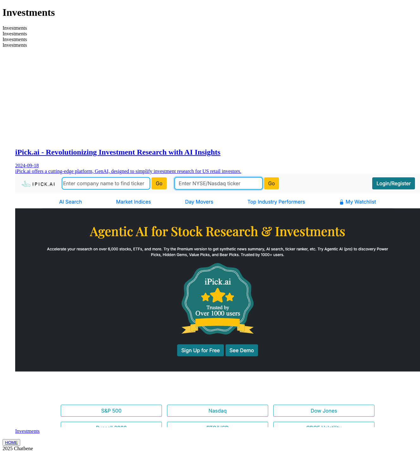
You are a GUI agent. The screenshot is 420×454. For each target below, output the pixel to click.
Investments (27, 431)
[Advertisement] (216, 97)
